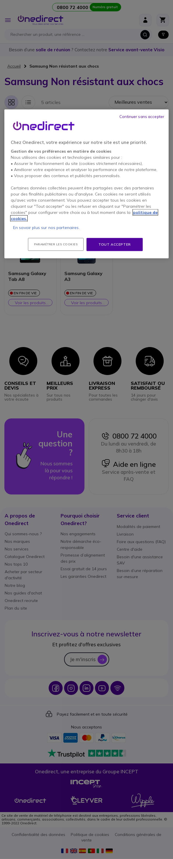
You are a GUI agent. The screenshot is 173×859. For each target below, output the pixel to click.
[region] (86, 184)
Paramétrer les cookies (55, 244)
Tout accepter (114, 244)
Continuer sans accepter (141, 116)
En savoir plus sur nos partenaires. (46, 227)
